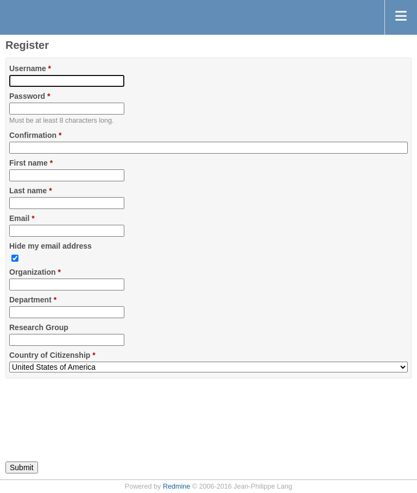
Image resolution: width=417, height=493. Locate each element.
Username (30, 68)
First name (31, 163)
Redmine (176, 486)
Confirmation (35, 135)
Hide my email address (50, 246)
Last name (30, 190)
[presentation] (87, 414)
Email (22, 218)
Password (29, 96)
